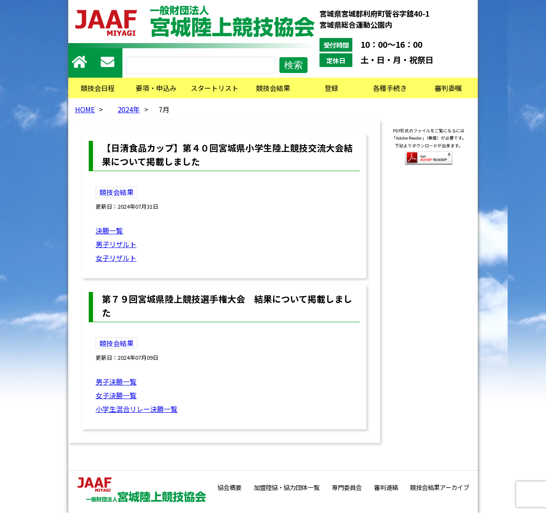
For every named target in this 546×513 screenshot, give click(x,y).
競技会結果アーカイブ (439, 487)
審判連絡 (386, 487)
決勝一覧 (109, 230)
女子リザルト (116, 258)
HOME (85, 109)
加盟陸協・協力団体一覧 (286, 487)
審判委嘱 (448, 88)
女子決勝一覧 (116, 395)
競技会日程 (98, 88)
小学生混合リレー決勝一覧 (136, 409)
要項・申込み (156, 88)
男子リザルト (116, 244)
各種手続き (390, 88)
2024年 (129, 109)
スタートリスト (214, 88)
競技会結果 (273, 88)
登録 (331, 88)
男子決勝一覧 (116, 381)
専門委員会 (347, 487)
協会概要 (229, 487)
